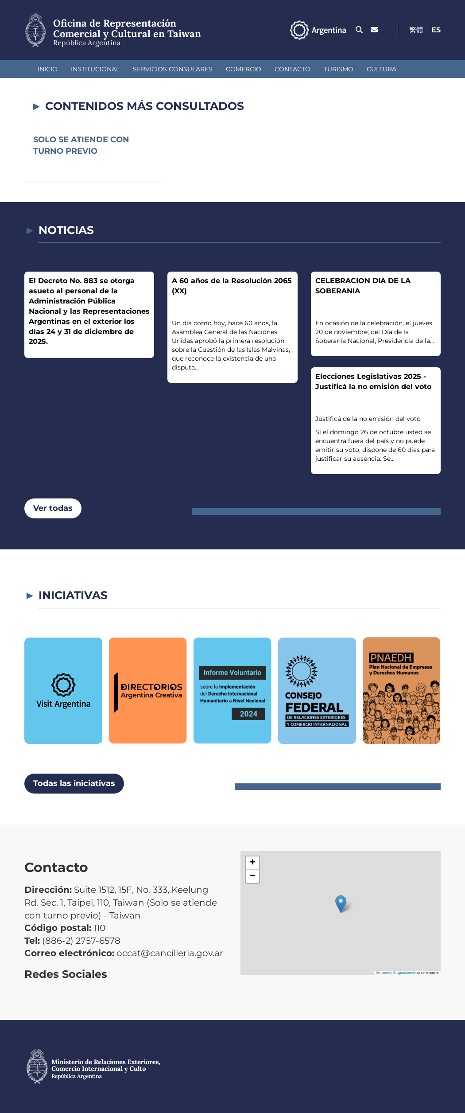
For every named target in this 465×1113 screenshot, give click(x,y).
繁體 (416, 30)
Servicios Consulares (173, 69)
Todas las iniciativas (74, 783)
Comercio (243, 69)
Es (436, 30)
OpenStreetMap (408, 973)
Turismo (338, 69)
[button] (340, 904)
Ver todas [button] (53, 508)
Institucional (95, 69)
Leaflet (383, 973)
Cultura (381, 69)
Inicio (48, 69)
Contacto (292, 69)
